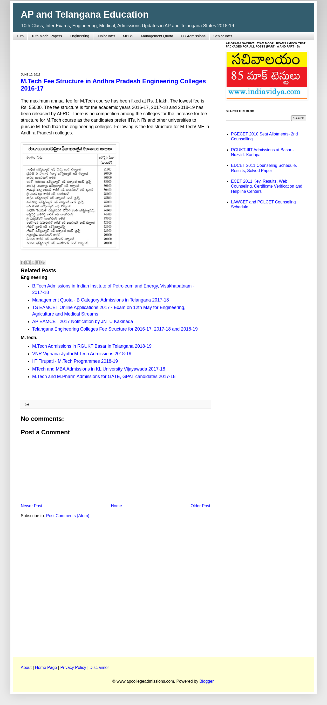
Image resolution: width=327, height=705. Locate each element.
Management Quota (157, 36)
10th (20, 36)
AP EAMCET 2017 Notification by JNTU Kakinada (82, 321)
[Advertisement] (115, 53)
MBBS (128, 36)
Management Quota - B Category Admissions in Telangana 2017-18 (100, 300)
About (26, 667)
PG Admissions (193, 36)
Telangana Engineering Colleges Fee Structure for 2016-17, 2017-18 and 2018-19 (115, 329)
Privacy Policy (73, 667)
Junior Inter (106, 36)
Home (116, 506)
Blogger (206, 681)
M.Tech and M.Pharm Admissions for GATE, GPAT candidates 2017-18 (103, 376)
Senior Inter (222, 36)
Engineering (79, 36)
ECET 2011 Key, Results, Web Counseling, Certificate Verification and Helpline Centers (266, 186)
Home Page (46, 667)
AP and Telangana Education (85, 14)
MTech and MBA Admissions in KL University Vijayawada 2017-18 (98, 369)
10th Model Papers (46, 36)
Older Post (200, 506)
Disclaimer (99, 667)
